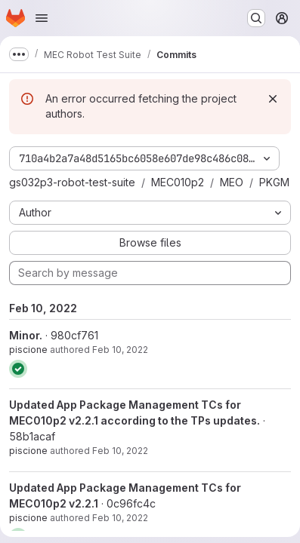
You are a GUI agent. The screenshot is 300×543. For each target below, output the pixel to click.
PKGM (274, 182)
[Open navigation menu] (41, 18)
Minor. (25, 335)
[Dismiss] (273, 99)
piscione (28, 349)
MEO (231, 182)
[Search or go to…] (256, 18)
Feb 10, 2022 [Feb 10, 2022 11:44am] (120, 349)
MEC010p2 (177, 182)
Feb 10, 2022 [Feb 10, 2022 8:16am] (120, 517)
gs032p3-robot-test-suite (72, 182)
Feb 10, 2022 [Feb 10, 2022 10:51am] (120, 450)
